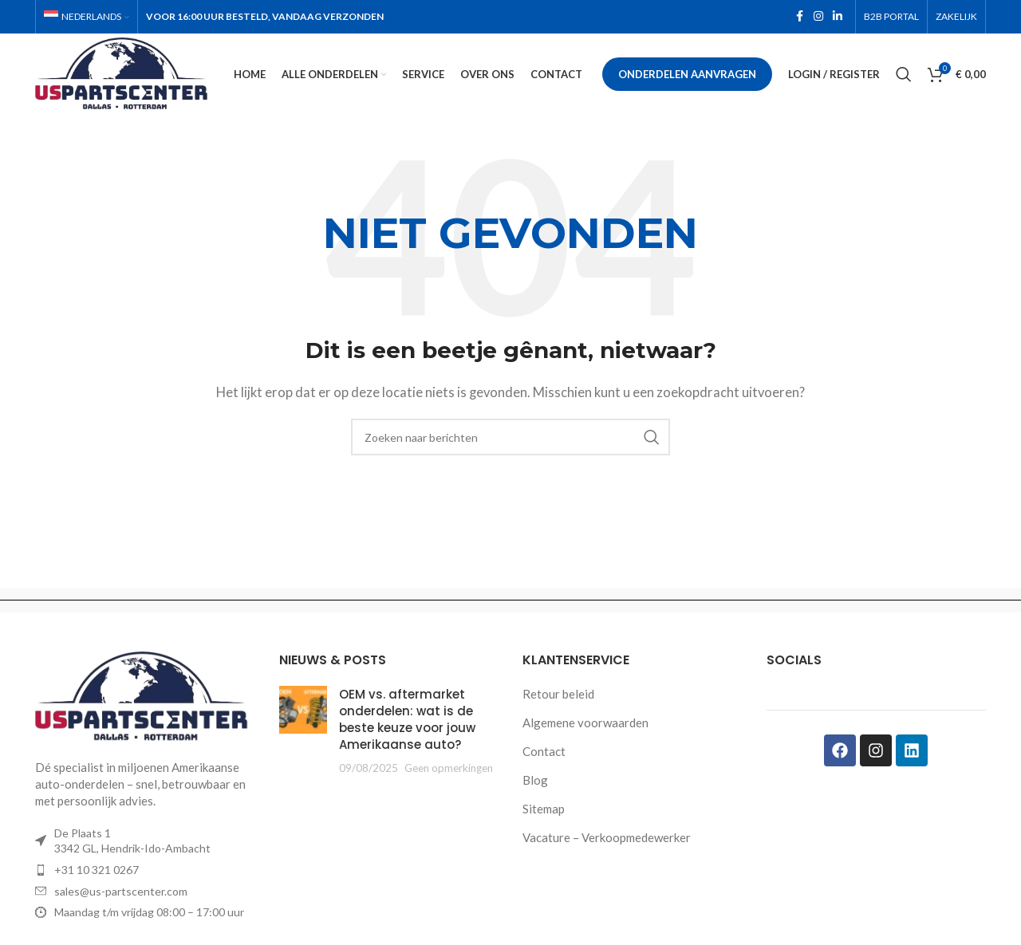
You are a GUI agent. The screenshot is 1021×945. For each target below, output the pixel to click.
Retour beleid (558, 695)
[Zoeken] (904, 76)
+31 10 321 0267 (96, 871)
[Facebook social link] (799, 17)
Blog (535, 781)
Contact (544, 753)
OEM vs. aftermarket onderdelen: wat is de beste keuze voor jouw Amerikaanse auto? (407, 720)
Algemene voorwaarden (585, 724)
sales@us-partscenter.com (120, 893)
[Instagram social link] (818, 17)
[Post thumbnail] (303, 732)
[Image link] (145, 698)
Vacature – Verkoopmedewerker (606, 839)
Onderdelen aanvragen (687, 75)
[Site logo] (126, 73)
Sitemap (543, 810)
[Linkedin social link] (837, 17)
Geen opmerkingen (448, 769)
